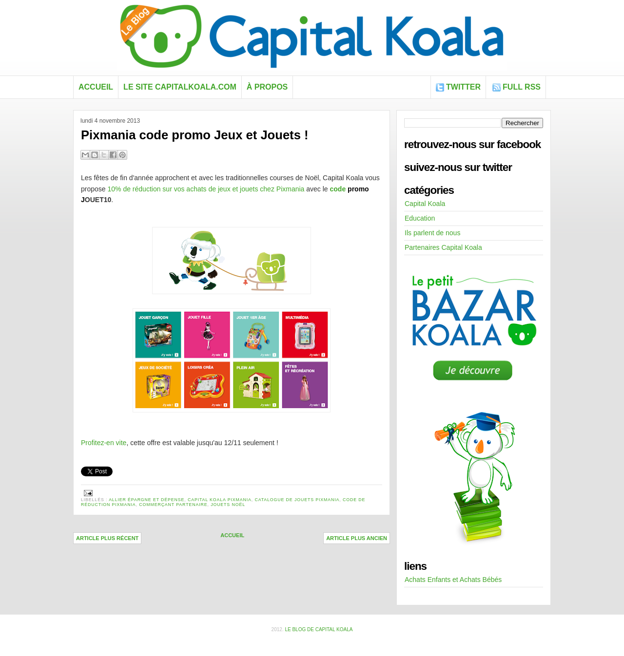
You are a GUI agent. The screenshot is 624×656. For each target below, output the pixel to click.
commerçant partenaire (173, 504)
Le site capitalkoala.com (179, 87)
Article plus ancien (356, 538)
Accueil (95, 87)
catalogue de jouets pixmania (296, 499)
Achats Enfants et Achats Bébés (453, 579)
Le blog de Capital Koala (318, 629)
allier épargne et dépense (146, 499)
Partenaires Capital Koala (443, 247)
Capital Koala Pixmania (220, 499)
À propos (267, 87)
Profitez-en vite (103, 443)
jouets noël (228, 504)
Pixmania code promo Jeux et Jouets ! (195, 135)
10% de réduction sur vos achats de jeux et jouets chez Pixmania (205, 189)
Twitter (463, 87)
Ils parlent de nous (432, 233)
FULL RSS (522, 87)
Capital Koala (425, 203)
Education (420, 218)
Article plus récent (107, 538)
